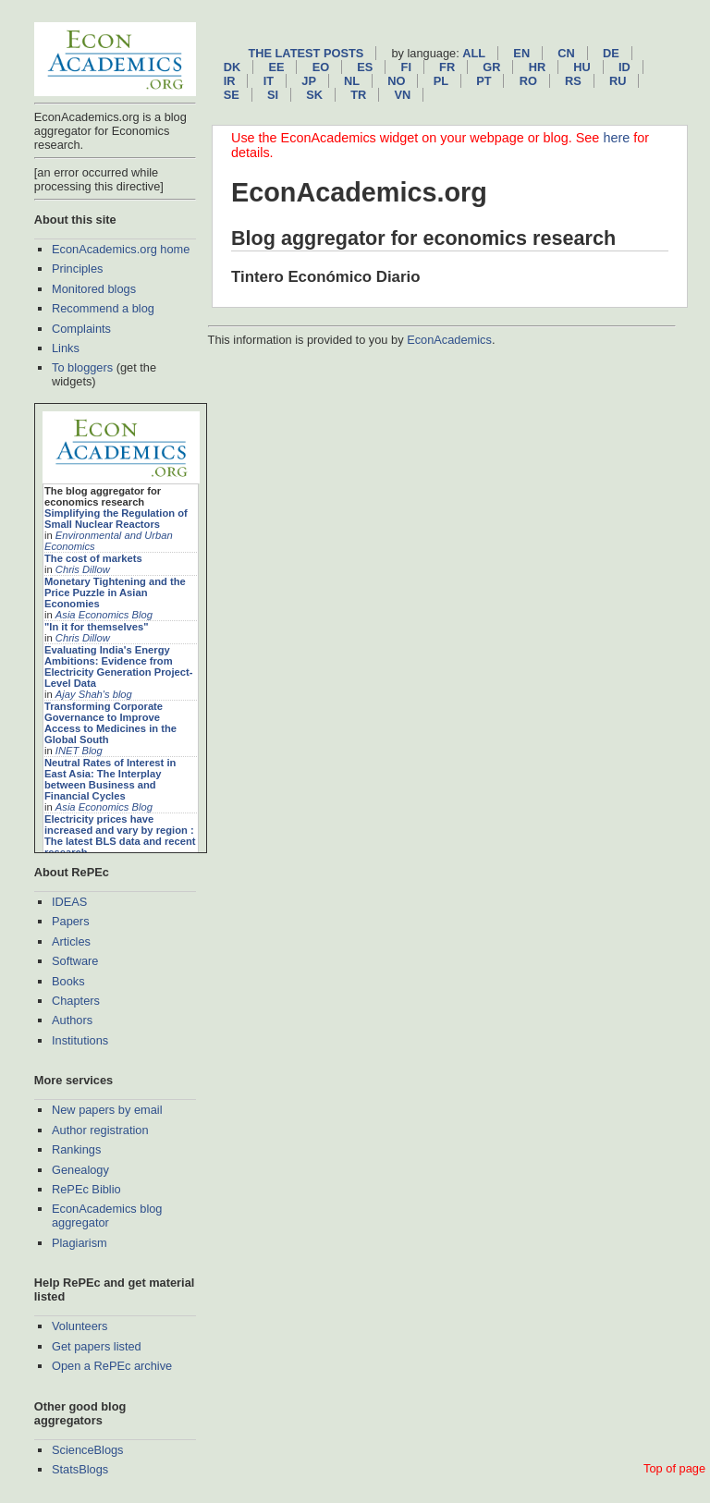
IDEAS (69, 902)
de (611, 53)
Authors (72, 1020)
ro (528, 81)
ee (276, 67)
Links (66, 348)
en (521, 53)
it (268, 81)
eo (321, 67)
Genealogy (80, 1170)
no (396, 81)
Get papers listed (96, 1346)
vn (402, 95)
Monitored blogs (94, 289)
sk (314, 95)
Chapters (76, 1001)
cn (565, 53)
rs (573, 81)
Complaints (81, 329)
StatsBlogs (80, 1469)
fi (406, 67)
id (624, 67)
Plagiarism (79, 1243)
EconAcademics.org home (121, 249)
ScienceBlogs (88, 1450)
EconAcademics (449, 340)
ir (230, 81)
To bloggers (82, 367)
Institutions (80, 1040)
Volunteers (79, 1326)
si (272, 95)
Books (68, 981)
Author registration (100, 1130)
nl (352, 81)
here (616, 137)
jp (308, 81)
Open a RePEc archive (112, 1366)
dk (232, 67)
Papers (71, 921)
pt (483, 81)
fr (447, 67)
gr (491, 67)
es (365, 67)
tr (358, 95)
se (231, 95)
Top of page (674, 1468)
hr (537, 67)
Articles (71, 941)
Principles (77, 268)
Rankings (76, 1149)
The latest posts (305, 53)
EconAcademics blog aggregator (107, 1215)
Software (75, 961)
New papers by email (107, 1110)
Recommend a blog (103, 308)
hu (581, 67)
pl (441, 81)
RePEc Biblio (86, 1189)
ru (617, 81)
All (473, 53)
